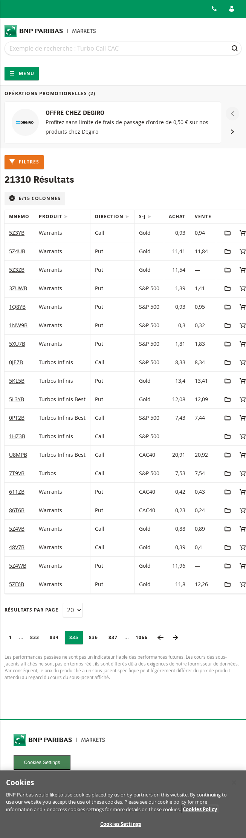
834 (56, 637)
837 (115, 637)
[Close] (234, 784)
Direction (110, 216)
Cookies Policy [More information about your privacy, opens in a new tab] (200, 811)
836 (95, 637)
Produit (51, 216)
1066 (144, 637)
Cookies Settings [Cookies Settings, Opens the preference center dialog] (120, 826)
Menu (21, 73)
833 (36, 637)
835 (76, 637)
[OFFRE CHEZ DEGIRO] (113, 122)
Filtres (24, 162)
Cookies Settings (42, 762)
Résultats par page (31, 610)
